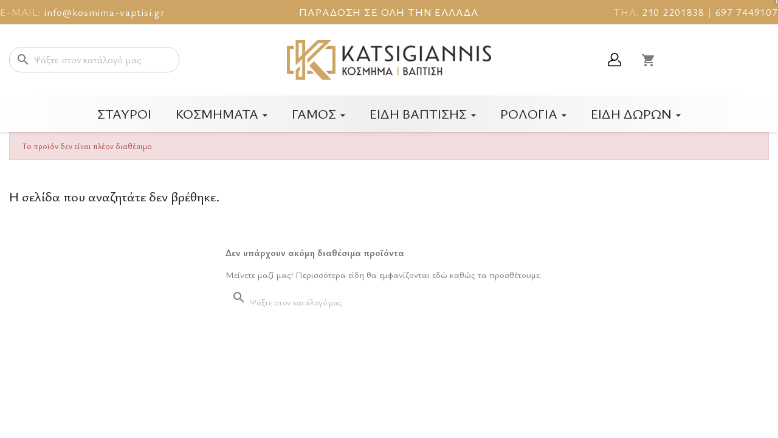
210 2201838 (673, 12)
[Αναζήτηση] (94, 59)
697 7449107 (746, 12)
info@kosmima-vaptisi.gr (104, 12)
